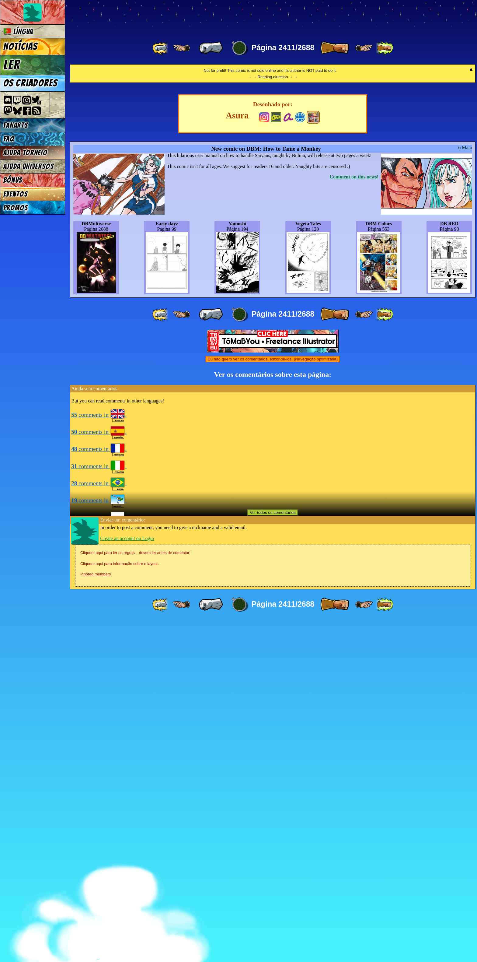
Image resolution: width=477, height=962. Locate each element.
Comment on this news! (354, 517)
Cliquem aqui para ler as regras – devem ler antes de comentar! (135, 893)
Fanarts (15, 125)
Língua (18, 31)
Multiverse (158, 17)
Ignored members (95, 914)
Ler (11, 65)
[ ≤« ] (181, 48)
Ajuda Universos (28, 166)
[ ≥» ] (364, 48)
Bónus (13, 180)
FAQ (8, 139)
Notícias (20, 46)
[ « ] (211, 48)
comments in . (99, 755)
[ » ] (334, 48)
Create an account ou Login (127, 879)
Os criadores (30, 83)
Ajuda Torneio (25, 152)
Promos (15, 208)
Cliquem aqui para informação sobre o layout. (119, 904)
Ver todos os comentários (272, 853)
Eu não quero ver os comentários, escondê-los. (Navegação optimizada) (273, 699)
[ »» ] (384, 48)
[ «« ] (161, 48)
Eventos (15, 194)
